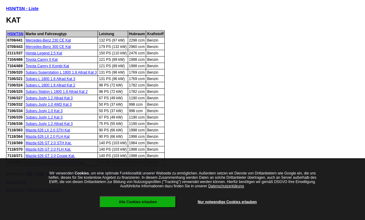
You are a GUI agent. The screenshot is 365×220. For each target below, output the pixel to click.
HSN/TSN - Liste (22, 8)
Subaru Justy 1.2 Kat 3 (44, 117)
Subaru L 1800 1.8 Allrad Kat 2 (50, 85)
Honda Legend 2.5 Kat (44, 53)
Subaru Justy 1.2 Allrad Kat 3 (49, 98)
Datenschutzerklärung (226, 186)
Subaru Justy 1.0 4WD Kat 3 (49, 104)
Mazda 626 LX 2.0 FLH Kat (48, 136)
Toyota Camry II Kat (42, 59)
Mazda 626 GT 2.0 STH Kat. (49, 143)
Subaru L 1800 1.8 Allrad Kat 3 (50, 79)
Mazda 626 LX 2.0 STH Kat (48, 130)
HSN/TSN (15, 34)
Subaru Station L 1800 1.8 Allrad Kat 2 (57, 92)
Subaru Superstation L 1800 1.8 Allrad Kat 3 (61, 72)
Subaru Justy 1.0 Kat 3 (44, 111)
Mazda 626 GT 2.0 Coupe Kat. (50, 156)
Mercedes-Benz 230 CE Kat (48, 40)
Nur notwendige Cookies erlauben (227, 202)
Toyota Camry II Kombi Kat (47, 66)
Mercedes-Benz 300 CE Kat (48, 47)
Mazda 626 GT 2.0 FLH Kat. (48, 149)
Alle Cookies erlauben (138, 202)
